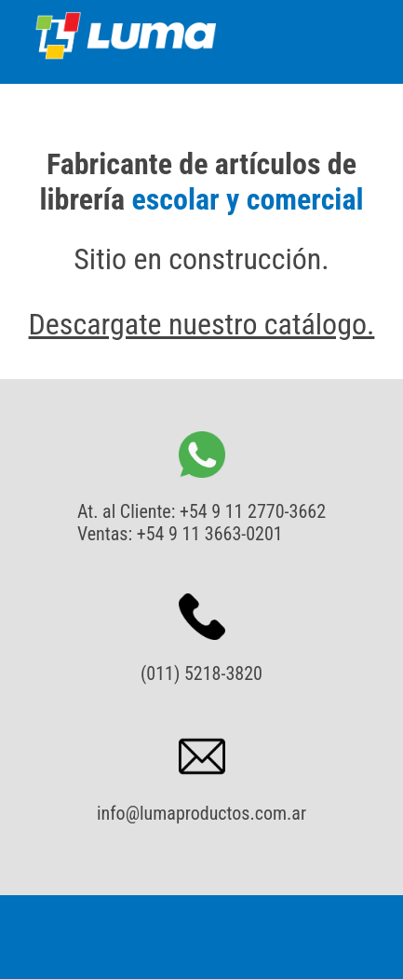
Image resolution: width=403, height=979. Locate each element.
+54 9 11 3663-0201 (210, 534)
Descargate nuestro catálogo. (202, 324)
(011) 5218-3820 (201, 673)
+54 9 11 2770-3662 (253, 511)
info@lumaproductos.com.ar (201, 813)
